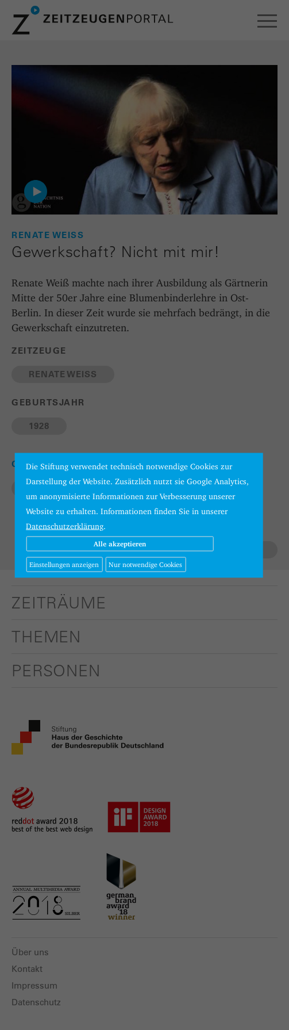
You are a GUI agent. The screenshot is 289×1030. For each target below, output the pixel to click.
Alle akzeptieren (120, 543)
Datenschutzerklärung (64, 525)
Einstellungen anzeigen (64, 564)
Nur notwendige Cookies (145, 564)
